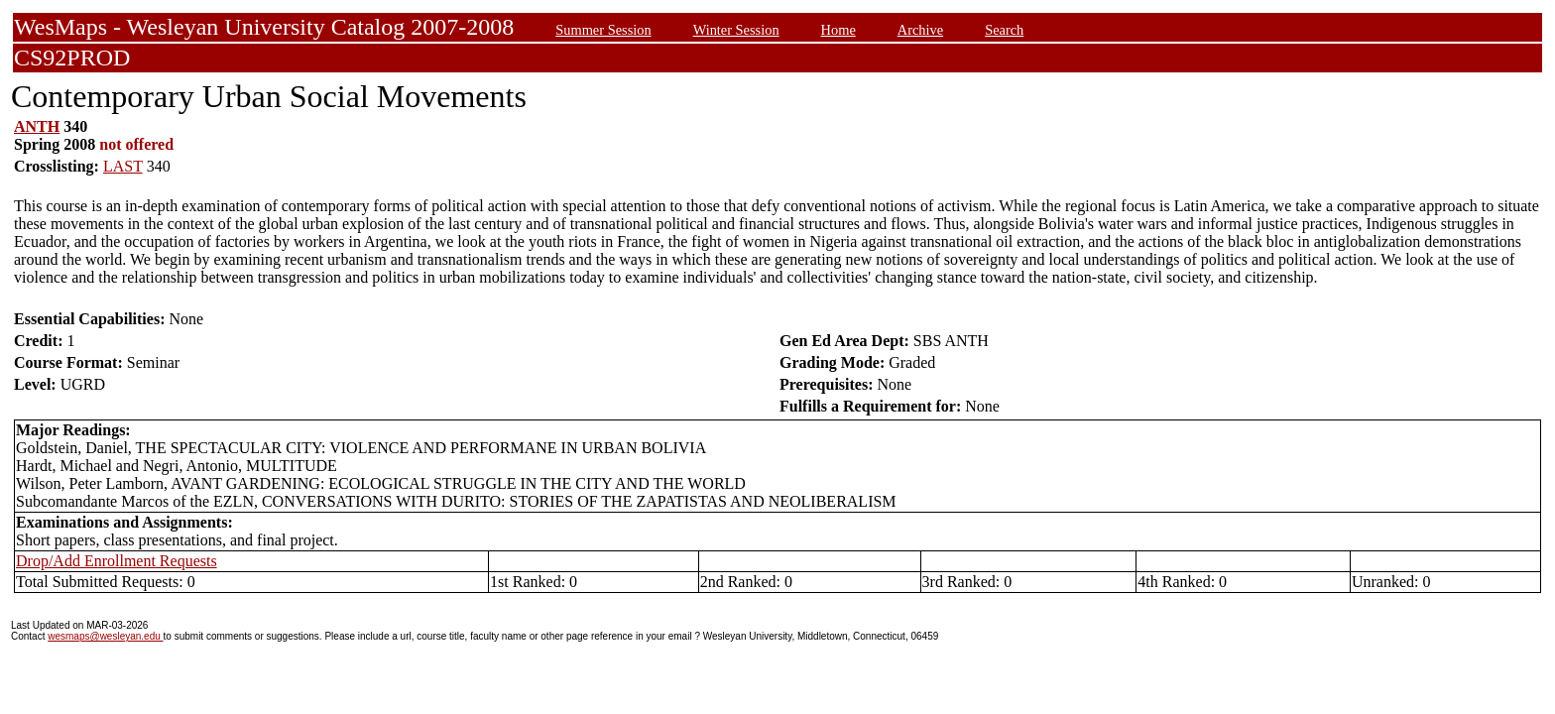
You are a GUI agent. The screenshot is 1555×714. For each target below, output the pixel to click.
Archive (920, 30)
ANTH (37, 126)
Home (838, 30)
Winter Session (736, 30)
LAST (123, 166)
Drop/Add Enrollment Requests (116, 560)
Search (1004, 30)
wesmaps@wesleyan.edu (105, 636)
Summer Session (603, 30)
